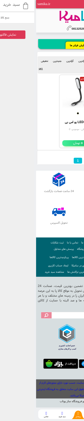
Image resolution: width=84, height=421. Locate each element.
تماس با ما (36, 242)
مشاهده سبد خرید (18, 272)
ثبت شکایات (21, 242)
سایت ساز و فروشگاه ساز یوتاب (42, 401)
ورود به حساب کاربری (64, 272)
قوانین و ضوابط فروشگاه (53, 249)
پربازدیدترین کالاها (23, 257)
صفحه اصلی (63, 242)
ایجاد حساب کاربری (22, 265)
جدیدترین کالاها (44, 257)
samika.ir (7, 4)
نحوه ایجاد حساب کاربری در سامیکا (54, 265)
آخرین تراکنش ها (40, 272)
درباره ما (49, 242)
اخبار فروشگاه (63, 257)
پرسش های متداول (28, 249)
